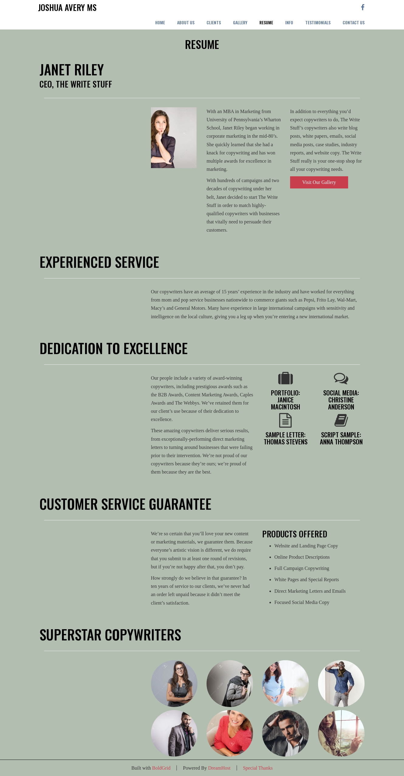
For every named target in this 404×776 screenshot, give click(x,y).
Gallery (240, 22)
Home (160, 22)
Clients (214, 22)
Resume (266, 22)
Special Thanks (258, 768)
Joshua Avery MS (67, 7)
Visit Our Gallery (319, 182)
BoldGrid (161, 768)
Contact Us (354, 22)
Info (289, 22)
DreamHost (219, 768)
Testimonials (317, 22)
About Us (185, 22)
